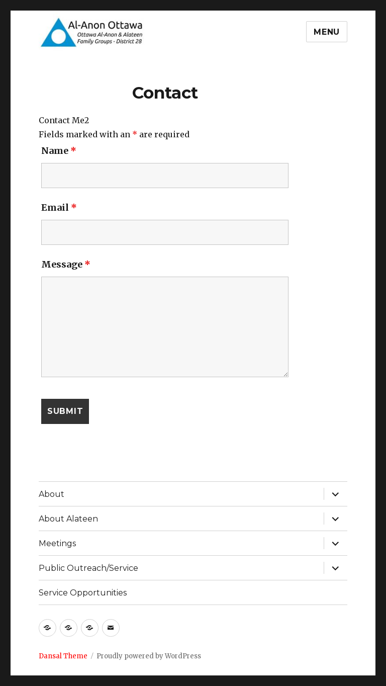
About (51, 494)
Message (65, 264)
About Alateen (68, 519)
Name (58, 150)
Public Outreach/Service (88, 568)
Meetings (57, 543)
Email (59, 207)
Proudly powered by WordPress (148, 656)
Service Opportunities (83, 592)
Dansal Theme (63, 656)
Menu (327, 32)
